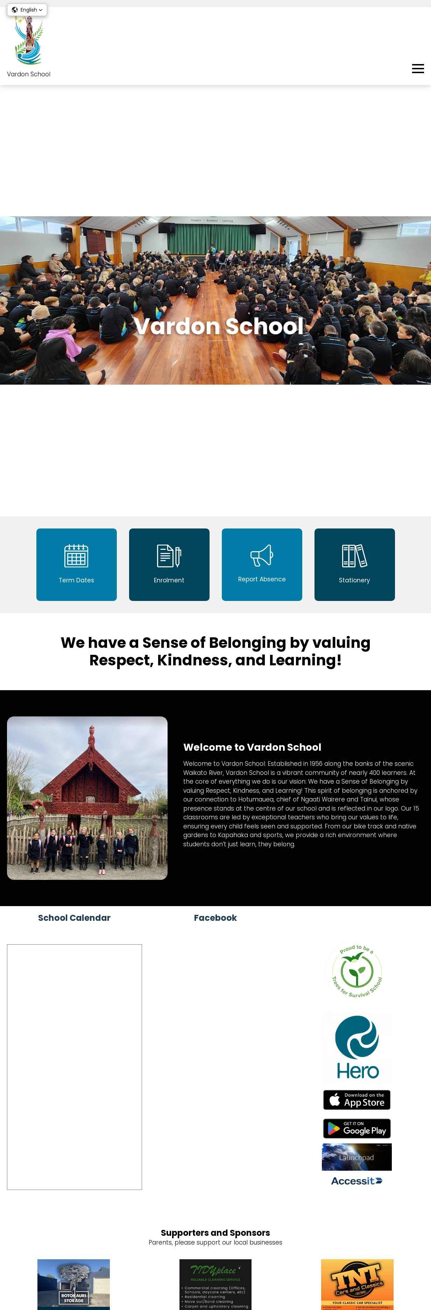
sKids (416, 1183)
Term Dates (406, 1193)
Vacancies (215, 1258)
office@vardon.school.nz (62, 1170)
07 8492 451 (46, 1160)
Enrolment (409, 1173)
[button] (27, 10)
